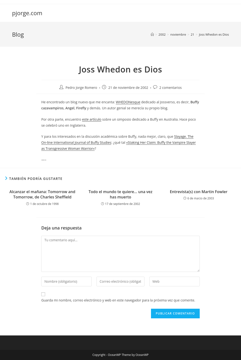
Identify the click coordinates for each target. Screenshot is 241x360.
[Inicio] (152, 34)
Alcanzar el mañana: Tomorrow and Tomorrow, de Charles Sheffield (42, 194)
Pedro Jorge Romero (81, 87)
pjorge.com (27, 13)
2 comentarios (170, 87)
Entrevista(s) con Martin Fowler (198, 191)
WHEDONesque (128, 102)
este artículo (91, 119)
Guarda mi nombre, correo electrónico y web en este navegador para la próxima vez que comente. (118, 300)
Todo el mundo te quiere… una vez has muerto (120, 194)
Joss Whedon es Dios (214, 34)
